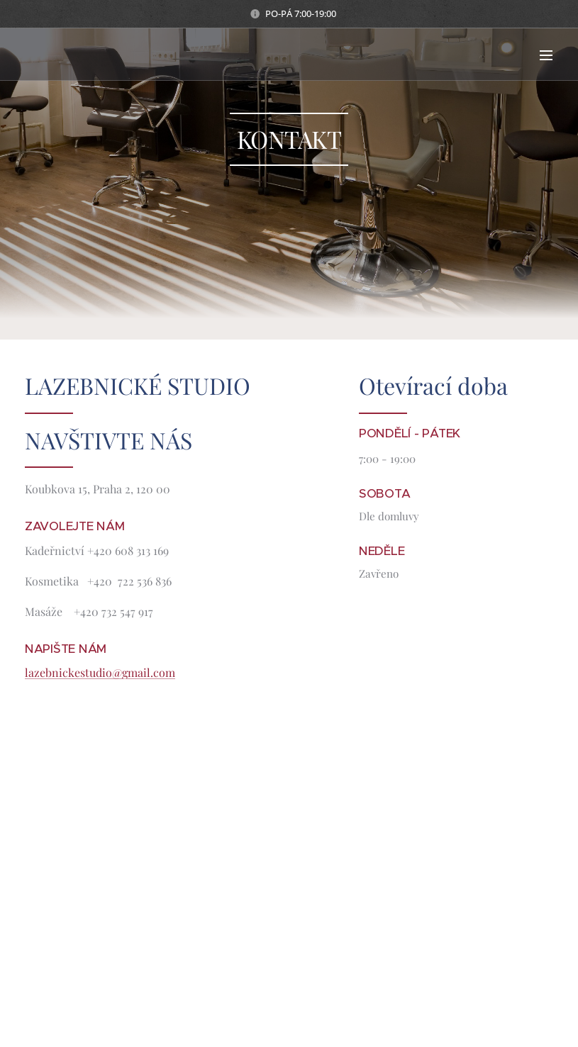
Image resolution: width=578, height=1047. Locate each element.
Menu (546, 55)
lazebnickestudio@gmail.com (100, 672)
